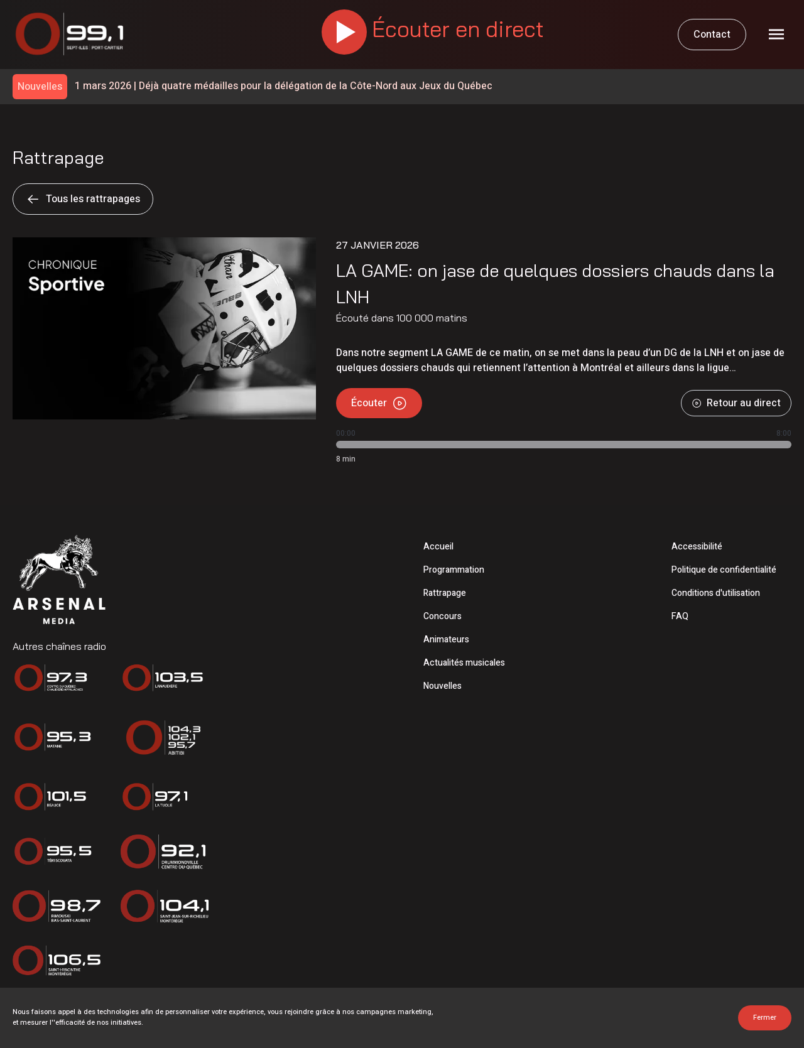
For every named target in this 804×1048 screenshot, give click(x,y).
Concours (442, 616)
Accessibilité (696, 546)
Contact (712, 34)
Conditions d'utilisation (715, 593)
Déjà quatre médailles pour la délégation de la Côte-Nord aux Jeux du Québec (283, 86)
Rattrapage (444, 593)
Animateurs (446, 639)
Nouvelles (442, 686)
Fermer (764, 1017)
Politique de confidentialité (723, 569)
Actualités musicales (464, 662)
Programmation (453, 569)
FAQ (679, 616)
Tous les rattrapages (83, 199)
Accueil (438, 546)
